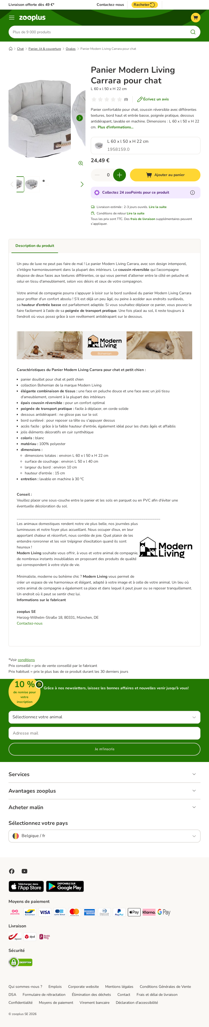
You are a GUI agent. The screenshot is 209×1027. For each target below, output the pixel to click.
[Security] (20, 963)
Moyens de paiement (56, 1002)
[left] (14, 118)
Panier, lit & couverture (44, 49)
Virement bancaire (94, 1002)
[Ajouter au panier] (165, 175)
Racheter (145, 5)
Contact (123, 994)
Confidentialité (20, 1002)
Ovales (71, 49)
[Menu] (11, 17)
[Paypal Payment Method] (119, 913)
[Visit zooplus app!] (26, 890)
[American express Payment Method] (89, 913)
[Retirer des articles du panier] (97, 175)
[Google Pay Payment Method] (164, 913)
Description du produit (34, 245)
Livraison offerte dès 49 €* (31, 4)
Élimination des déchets (91, 994)
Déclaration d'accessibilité (137, 1002)
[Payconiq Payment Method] (15, 913)
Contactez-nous (110, 4)
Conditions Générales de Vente (165, 986)
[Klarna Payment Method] (149, 913)
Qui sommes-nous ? (25, 986)
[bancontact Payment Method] (29, 913)
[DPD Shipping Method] (29, 937)
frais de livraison (142, 219)
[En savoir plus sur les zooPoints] (192, 192)
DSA (12, 994)
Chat (20, 49)
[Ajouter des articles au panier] (119, 175)
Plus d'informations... (115, 127)
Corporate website (83, 986)
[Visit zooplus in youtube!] (24, 871)
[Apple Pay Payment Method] (134, 913)
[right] (79, 118)
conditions (26, 659)
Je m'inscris (104, 749)
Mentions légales (119, 986)
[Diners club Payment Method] (104, 913)
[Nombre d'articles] (108, 175)
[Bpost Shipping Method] (15, 937)
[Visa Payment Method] (44, 913)
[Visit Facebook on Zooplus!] (12, 871)
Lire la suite (158, 207)
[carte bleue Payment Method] (59, 913)
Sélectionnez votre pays (38, 823)
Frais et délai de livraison (157, 994)
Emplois (55, 986)
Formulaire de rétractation (44, 994)
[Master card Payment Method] (74, 913)
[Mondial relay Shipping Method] (44, 937)
